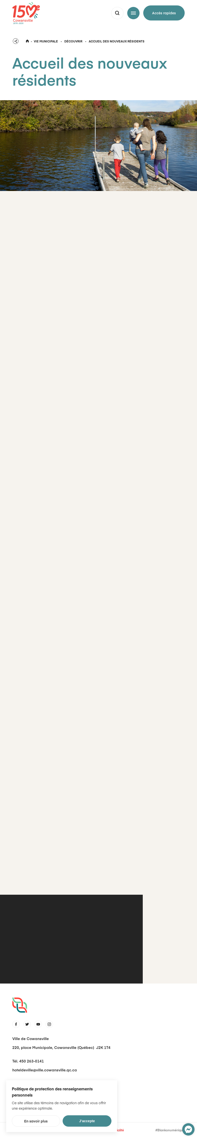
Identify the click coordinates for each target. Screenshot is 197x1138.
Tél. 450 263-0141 (28, 1060)
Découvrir (73, 41)
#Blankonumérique (170, 1130)
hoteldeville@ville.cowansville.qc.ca (44, 1069)
